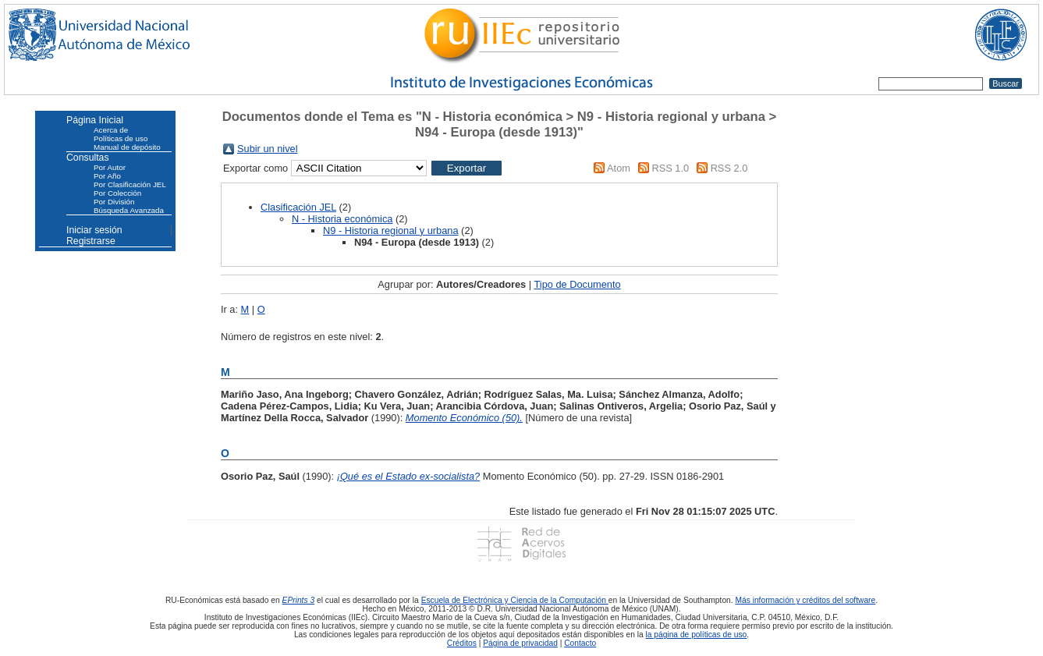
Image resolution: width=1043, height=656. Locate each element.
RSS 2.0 (729, 168)
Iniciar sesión (94, 230)
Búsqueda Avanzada (129, 210)
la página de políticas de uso (696, 634)
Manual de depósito (127, 147)
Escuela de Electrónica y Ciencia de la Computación (514, 600)
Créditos (462, 643)
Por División (114, 201)
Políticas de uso (120, 138)
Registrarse (90, 241)
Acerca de (111, 130)
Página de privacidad (520, 643)
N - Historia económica (342, 219)
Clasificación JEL (298, 207)
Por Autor (110, 167)
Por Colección (117, 193)
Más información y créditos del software (805, 600)
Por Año (107, 176)
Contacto (580, 643)
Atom (618, 168)
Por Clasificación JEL (130, 184)
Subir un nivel (267, 148)
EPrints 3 (298, 600)
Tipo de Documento (577, 284)
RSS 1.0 (670, 168)
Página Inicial (94, 120)
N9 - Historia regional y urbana (391, 230)
